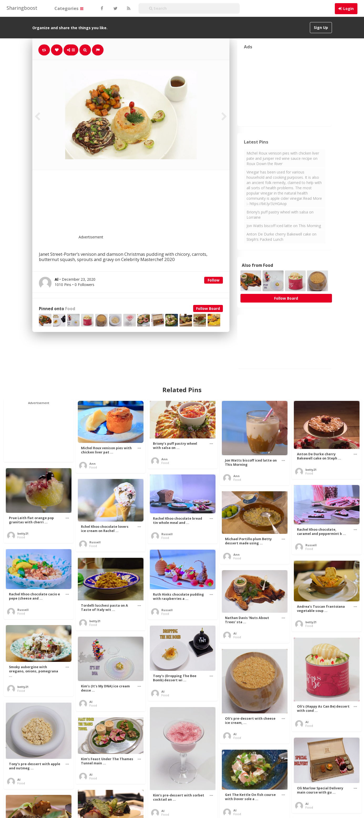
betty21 (310, 470)
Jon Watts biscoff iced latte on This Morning (284, 225)
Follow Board (208, 308)
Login (348, 8)
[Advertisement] (143, 205)
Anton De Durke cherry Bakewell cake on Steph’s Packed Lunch (281, 237)
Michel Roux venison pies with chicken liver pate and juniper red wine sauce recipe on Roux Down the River (283, 158)
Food (70, 308)
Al (235, 633)
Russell (167, 534)
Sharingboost (22, 8)
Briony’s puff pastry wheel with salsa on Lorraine (280, 214)
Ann (92, 464)
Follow (213, 280)
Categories (68, 8)
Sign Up (321, 27)
